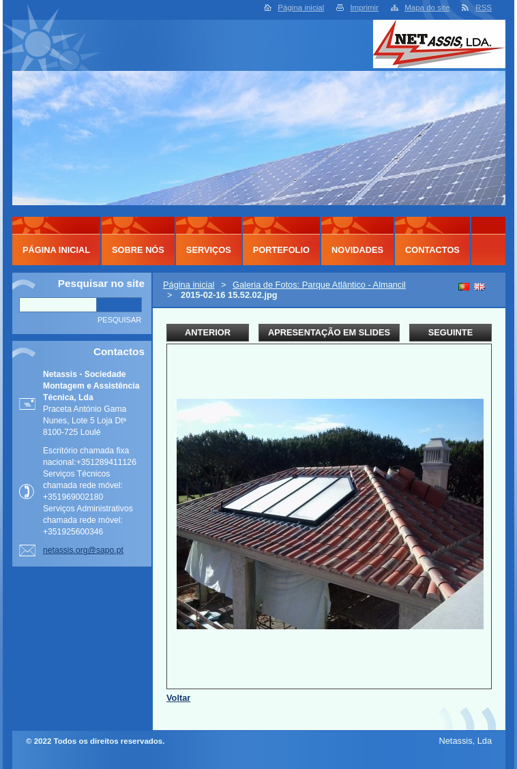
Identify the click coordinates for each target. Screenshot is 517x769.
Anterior (208, 332)
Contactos (432, 250)
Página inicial (301, 7)
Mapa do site (426, 7)
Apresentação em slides (329, 332)
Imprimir (364, 7)
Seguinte (450, 332)
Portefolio (281, 250)
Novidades (357, 250)
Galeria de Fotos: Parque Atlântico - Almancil (319, 285)
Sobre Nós (138, 250)
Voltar (178, 698)
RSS (483, 7)
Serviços (208, 250)
